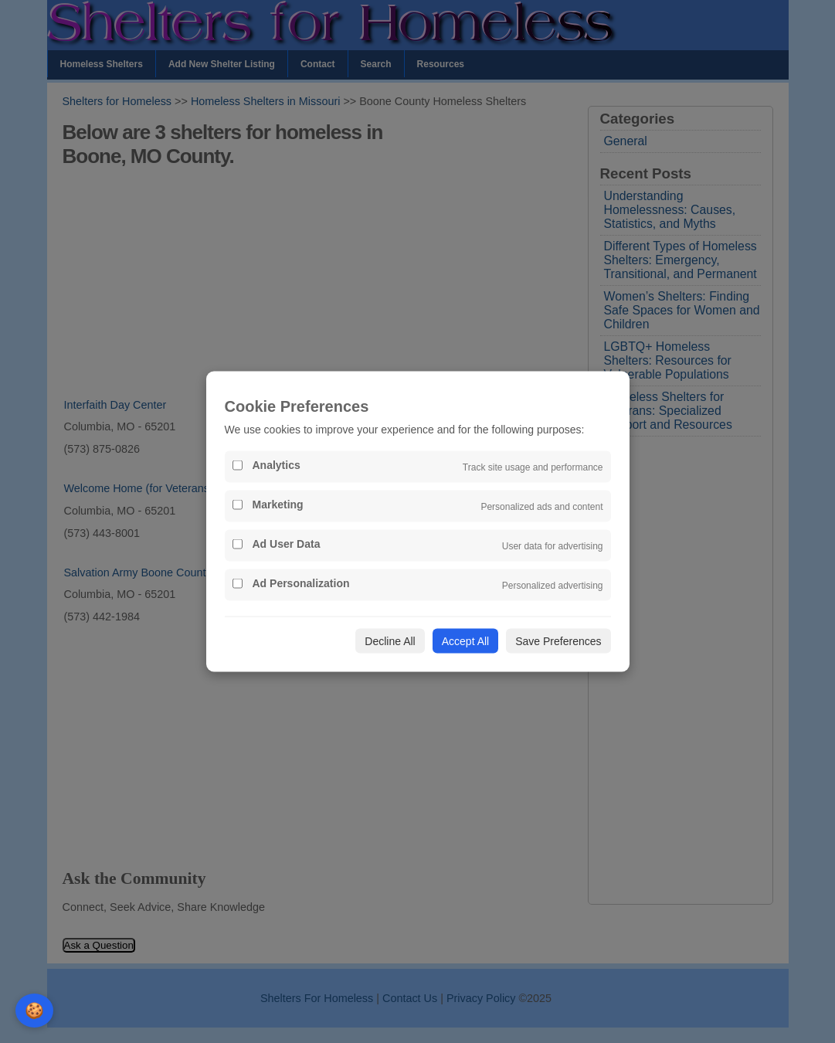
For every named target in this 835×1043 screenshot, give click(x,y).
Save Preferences (558, 641)
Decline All (390, 641)
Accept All (465, 641)
